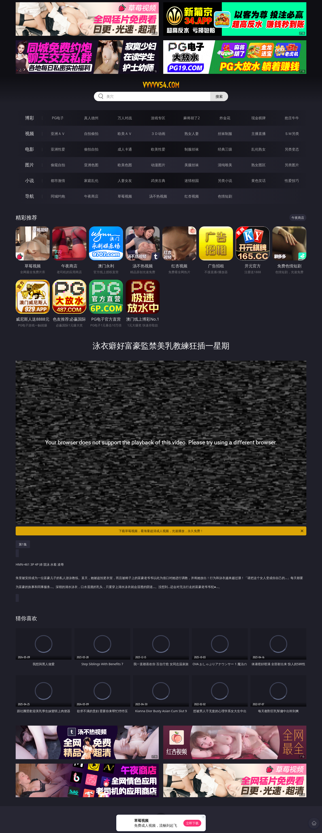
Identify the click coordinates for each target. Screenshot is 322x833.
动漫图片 (158, 164)
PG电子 (58, 117)
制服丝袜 (191, 149)
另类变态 (292, 149)
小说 (29, 180)
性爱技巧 (292, 180)
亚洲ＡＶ (58, 133)
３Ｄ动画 (158, 133)
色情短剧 (225, 196)
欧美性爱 (158, 149)
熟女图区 (258, 164)
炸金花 (225, 117)
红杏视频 (191, 196)
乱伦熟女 (258, 149)
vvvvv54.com (161, 85)
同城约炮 (58, 196)
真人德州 (91, 117)
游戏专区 (158, 117)
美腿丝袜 (191, 164)
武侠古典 (158, 180)
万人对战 (125, 117)
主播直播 (258, 133)
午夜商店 (91, 196)
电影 (29, 149)
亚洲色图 (91, 164)
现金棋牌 (258, 117)
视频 (29, 133)
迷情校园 (191, 180)
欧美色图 (125, 164)
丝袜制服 (225, 133)
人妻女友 (125, 180)
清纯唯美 (225, 164)
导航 (29, 196)
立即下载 (192, 823)
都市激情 (58, 180)
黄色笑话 (258, 180)
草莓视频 (125, 196)
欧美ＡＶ (125, 133)
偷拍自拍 (91, 149)
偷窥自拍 (58, 164)
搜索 (219, 96)
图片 (29, 165)
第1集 (23, 544)
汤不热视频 (158, 196)
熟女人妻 (191, 133)
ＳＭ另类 (292, 133)
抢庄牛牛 (292, 117)
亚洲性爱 (58, 149)
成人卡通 (125, 149)
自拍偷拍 (91, 133)
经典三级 (225, 149)
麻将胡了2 (191, 117)
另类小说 (225, 180)
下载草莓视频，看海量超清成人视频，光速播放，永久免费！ (211, 531)
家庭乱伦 (91, 180)
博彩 (29, 118)
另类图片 (292, 164)
